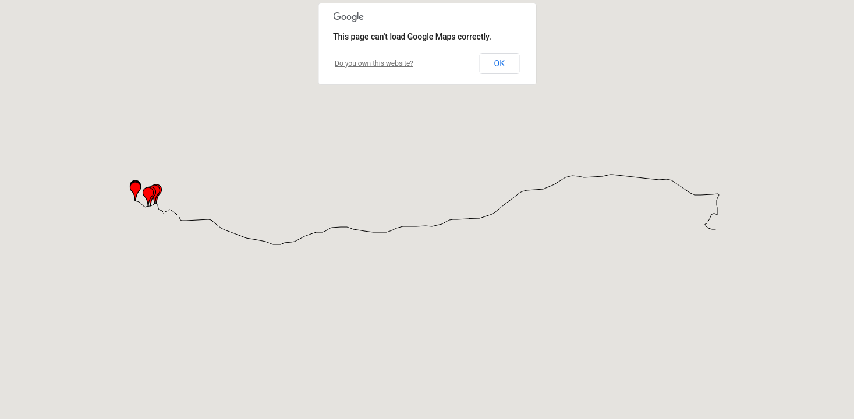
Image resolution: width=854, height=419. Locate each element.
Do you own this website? (374, 63)
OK (499, 63)
